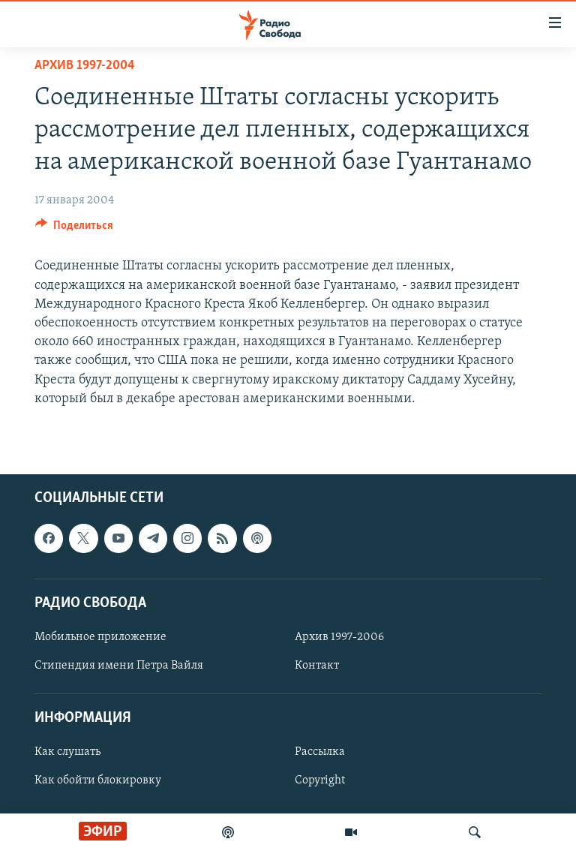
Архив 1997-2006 (339, 637)
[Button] (74, 229)
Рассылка (320, 752)
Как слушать (67, 752)
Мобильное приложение (100, 637)
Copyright (320, 780)
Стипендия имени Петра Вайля (118, 666)
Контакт (317, 666)
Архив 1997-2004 (84, 66)
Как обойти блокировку (97, 780)
